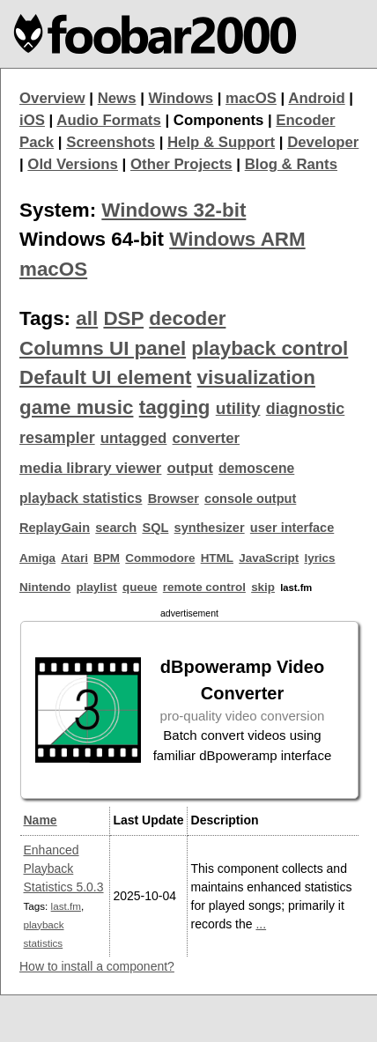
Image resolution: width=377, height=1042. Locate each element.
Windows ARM (237, 239)
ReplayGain (54, 528)
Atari (74, 558)
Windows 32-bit (173, 210)
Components (219, 120)
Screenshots (110, 142)
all (87, 318)
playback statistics (80, 498)
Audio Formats (108, 120)
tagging (175, 407)
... (260, 924)
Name (40, 820)
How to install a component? (96, 966)
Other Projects (181, 164)
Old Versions (72, 164)
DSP (123, 318)
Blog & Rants (291, 164)
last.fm (66, 906)
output (190, 468)
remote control (204, 587)
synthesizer (209, 528)
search (116, 528)
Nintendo (44, 587)
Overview (52, 98)
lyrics (319, 558)
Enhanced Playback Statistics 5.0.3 (64, 868)
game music (76, 407)
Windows (181, 98)
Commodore (160, 558)
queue (140, 587)
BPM (106, 558)
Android (316, 98)
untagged (133, 438)
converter (206, 438)
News (117, 98)
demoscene (256, 468)
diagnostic (305, 409)
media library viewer (90, 468)
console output (250, 498)
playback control (269, 348)
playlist (96, 587)
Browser (173, 498)
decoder (187, 318)
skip (263, 587)
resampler (57, 438)
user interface (292, 528)
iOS (32, 120)
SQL (155, 528)
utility (238, 408)
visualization (256, 377)
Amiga (37, 558)
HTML (217, 558)
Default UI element (105, 377)
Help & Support (221, 142)
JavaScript (269, 558)
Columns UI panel (102, 348)
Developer (323, 142)
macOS (251, 98)
